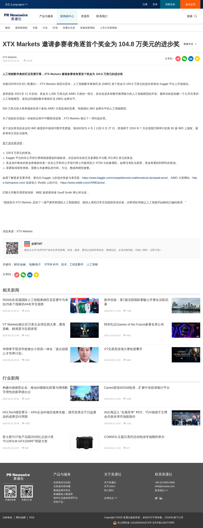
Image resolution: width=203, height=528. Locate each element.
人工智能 (92, 264)
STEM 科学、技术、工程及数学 (63, 264)
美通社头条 (69, 27)
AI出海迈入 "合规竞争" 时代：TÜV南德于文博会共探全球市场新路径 (135, 414)
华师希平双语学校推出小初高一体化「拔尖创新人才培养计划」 (35, 351)
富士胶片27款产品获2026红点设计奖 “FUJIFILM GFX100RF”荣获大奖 (28, 439)
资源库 (85, 16)
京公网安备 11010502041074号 (132, 522)
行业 (45, 27)
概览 (7, 27)
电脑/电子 (35, 264)
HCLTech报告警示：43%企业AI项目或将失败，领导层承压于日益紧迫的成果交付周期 (49, 414)
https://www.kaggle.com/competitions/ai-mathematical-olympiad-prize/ (125, 177)
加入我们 (109, 490)
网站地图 (21, 517)
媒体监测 (190, 4)
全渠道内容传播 (61, 486)
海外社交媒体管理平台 (65, 497)
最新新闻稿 (21, 27)
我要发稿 (170, 4)
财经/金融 (20, 264)
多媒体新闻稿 (87, 27)
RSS (31, 517)
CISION (168, 517)
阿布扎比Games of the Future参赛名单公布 (134, 324)
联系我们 (101, 16)
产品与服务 (46, 16)
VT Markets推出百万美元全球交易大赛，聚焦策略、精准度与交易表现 (34, 327)
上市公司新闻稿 (108, 27)
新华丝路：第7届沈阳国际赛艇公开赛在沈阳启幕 (136, 302)
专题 (35, 27)
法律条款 (7, 517)
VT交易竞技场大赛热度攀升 (123, 349)
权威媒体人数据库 (63, 494)
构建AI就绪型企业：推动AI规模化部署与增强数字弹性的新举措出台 (35, 390)
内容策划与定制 (61, 482)
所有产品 (58, 501)
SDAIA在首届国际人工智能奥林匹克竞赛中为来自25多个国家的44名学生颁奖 (35, 302)
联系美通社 (163, 474)
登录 (155, 4)
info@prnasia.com (165, 486)
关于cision (109, 486)
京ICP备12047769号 (163, 522)
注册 (145, 4)
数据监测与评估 (61, 490)
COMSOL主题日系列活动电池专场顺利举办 (134, 437)
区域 (55, 27)
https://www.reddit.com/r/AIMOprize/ (82, 182)
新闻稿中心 (67, 16)
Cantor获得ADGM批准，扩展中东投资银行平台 (137, 387)
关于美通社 (112, 474)
